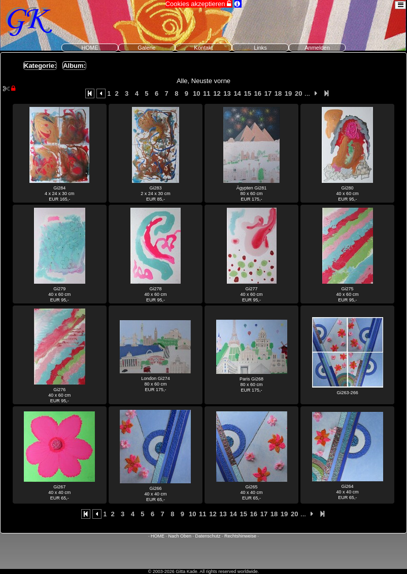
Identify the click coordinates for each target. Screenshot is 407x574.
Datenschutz (208, 536)
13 (226, 93)
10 (196, 93)
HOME (90, 48)
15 (247, 93)
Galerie (146, 48)
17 (268, 93)
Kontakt (203, 48)
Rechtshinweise (240, 536)
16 (257, 93)
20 (298, 93)
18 (278, 93)
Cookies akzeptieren (198, 4)
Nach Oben (179, 536)
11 (206, 93)
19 (288, 93)
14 (237, 93)
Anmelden (317, 48)
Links (260, 48)
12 (216, 93)
